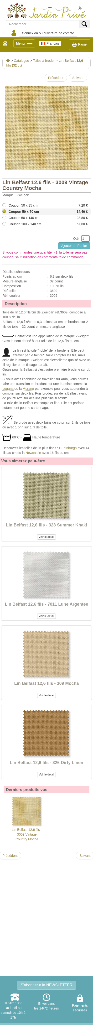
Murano (28, 388)
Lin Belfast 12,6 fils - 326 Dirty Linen (46, 762)
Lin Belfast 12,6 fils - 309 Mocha (46, 683)
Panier (80, 44)
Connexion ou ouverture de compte (48, 33)
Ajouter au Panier (74, 246)
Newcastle (33, 453)
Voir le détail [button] (46, 537)
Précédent (55, 78)
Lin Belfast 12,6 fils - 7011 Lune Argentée (46, 604)
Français (50, 43)
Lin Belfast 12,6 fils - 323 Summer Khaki (46, 525)
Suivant (77, 78)
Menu (25, 44)
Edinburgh (69, 448)
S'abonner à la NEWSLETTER (46, 985)
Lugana (8, 388)
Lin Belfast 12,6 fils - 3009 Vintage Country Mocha (27, 818)
